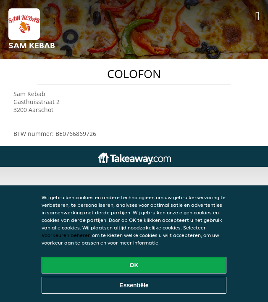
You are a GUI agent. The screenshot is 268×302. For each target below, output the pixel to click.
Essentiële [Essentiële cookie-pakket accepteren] (133, 285)
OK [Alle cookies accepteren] (134, 265)
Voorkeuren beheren (66, 235)
